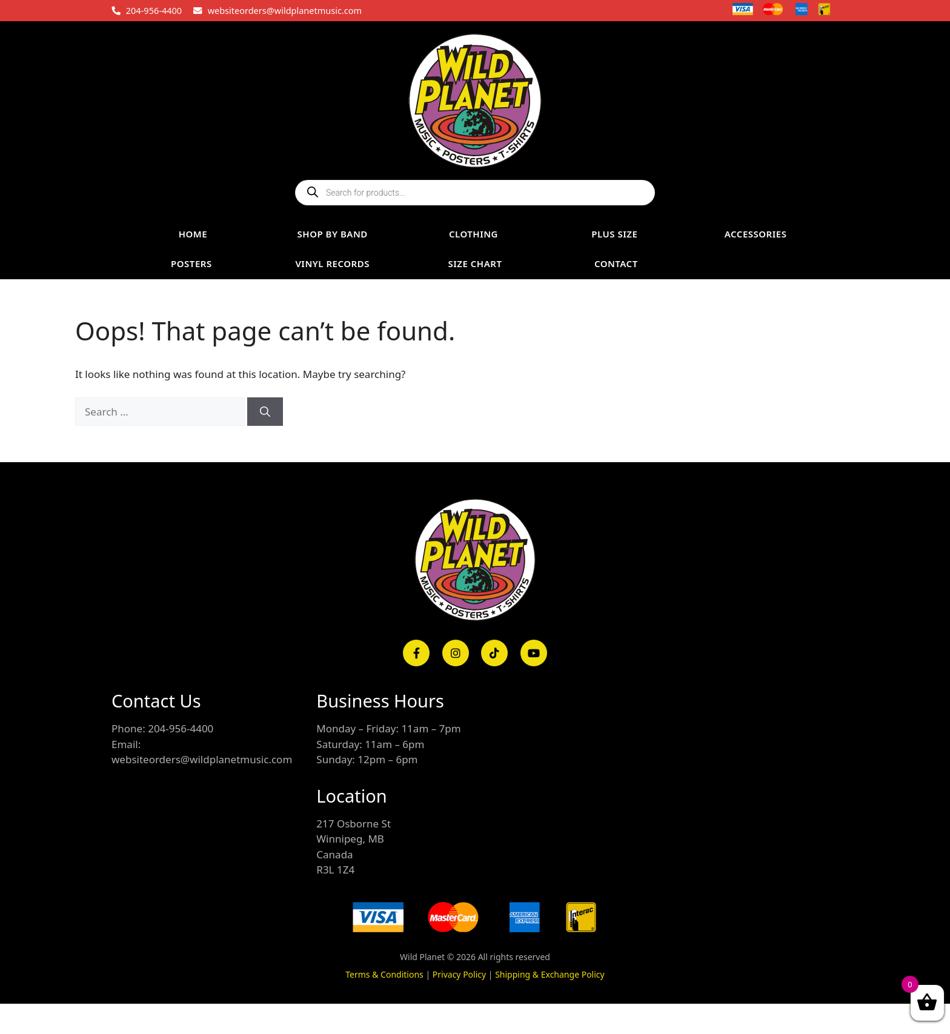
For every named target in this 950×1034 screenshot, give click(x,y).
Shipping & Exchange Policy (550, 974)
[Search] (265, 411)
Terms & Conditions (384, 974)
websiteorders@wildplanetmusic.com (285, 10)
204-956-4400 (154, 10)
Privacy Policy (459, 974)
